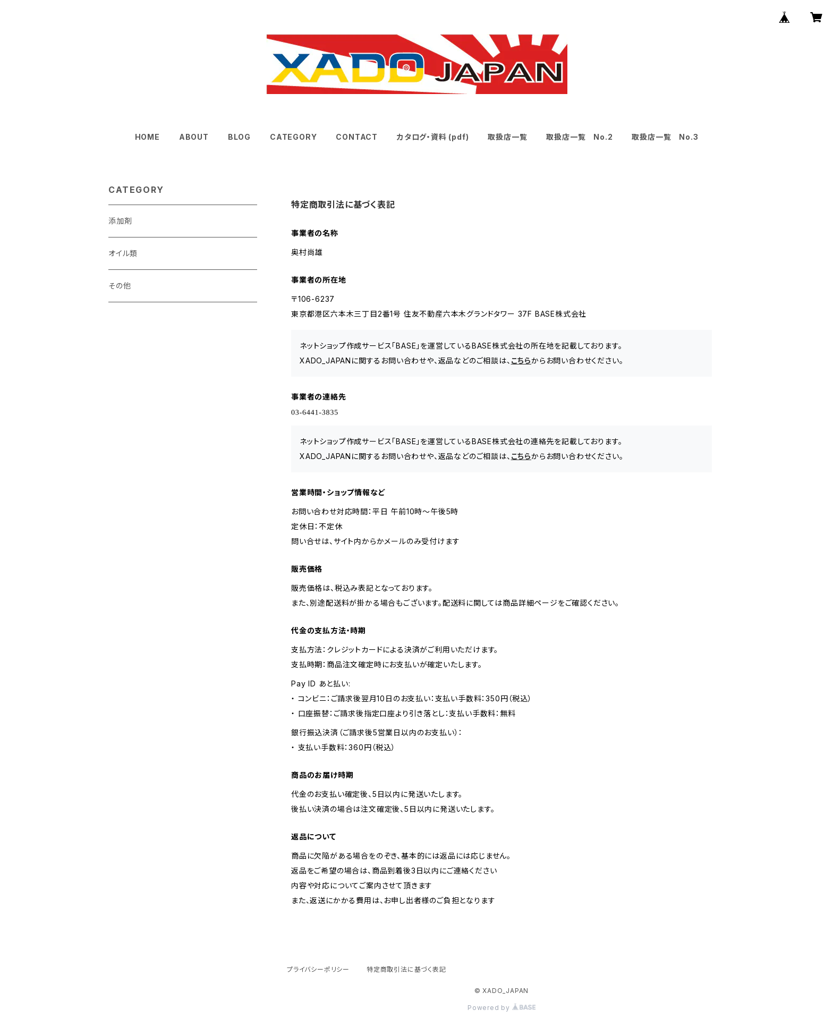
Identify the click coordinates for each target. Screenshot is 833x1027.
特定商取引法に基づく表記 (406, 969)
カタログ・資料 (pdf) (433, 136)
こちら (521, 360)
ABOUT (194, 136)
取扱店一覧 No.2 (579, 136)
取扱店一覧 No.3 (665, 136)
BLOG (239, 136)
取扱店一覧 (507, 136)
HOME (147, 136)
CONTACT (357, 136)
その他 (119, 285)
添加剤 (120, 220)
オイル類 (123, 253)
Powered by (502, 1008)
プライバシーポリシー (318, 969)
